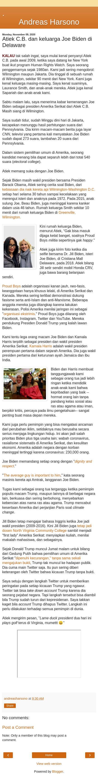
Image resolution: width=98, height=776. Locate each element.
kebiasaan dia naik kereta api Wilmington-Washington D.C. (48, 189)
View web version (49, 763)
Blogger (57, 771)
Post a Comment (18, 727)
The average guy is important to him (32, 475)
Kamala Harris (41, 346)
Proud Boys (11, 286)
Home (48, 755)
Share (10, 705)
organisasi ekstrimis (19, 314)
